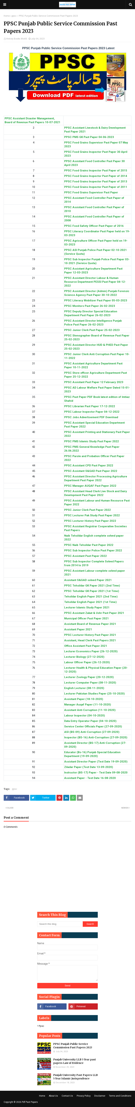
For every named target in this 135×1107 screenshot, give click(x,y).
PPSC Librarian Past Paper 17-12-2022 (89, 406)
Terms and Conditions (120, 1096)
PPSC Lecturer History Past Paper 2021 (90, 635)
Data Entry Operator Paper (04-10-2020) (90, 721)
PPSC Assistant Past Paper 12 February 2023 (93, 382)
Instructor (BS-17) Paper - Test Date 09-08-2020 (95, 772)
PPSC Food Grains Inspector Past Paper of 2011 (95, 187)
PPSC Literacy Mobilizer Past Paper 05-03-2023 (95, 300)
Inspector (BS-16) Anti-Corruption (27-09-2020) (95, 737)
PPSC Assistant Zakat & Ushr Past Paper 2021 (94, 613)
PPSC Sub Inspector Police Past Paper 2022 (93, 550)
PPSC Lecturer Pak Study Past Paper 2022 (92, 515)
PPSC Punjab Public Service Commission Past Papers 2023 (72, 1045)
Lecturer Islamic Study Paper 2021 (87, 607)
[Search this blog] (60, 924)
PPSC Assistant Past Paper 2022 (85, 556)
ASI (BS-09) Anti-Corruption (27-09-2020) (91, 732)
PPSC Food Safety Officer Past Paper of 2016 (94, 226)
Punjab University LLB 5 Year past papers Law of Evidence (74, 1061)
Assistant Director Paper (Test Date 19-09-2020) (95, 761)
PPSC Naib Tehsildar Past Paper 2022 (88, 545)
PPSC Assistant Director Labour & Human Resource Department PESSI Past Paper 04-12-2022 (95, 281)
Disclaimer (99, 1096)
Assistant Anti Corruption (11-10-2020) (90, 710)
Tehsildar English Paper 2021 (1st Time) (90, 602)
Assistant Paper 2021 (78, 629)
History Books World (16, 38)
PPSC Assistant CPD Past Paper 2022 (88, 465)
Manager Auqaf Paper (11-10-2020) (87, 704)
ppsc (14, 16)
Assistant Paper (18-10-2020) (83, 699)
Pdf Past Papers (30, 1102)
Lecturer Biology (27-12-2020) (84, 656)
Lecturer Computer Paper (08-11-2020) (90, 682)
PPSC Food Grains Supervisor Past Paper (91, 192)
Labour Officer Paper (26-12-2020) (87, 662)
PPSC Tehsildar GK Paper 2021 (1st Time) (91, 591)
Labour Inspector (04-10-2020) (84, 715)
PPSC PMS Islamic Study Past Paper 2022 (91, 441)
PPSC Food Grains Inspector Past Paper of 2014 (95, 176)
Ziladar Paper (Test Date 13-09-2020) (88, 767)
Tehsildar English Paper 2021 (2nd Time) (91, 596)
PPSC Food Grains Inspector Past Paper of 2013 (95, 181)
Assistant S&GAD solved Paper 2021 (88, 580)
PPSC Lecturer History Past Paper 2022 (90, 521)
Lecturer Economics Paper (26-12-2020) (91, 651)
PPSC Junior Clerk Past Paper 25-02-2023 (92, 330)
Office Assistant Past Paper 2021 (85, 646)
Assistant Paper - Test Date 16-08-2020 (90, 778)
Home (7, 16)
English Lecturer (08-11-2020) (84, 688)
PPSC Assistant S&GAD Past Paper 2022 (90, 471)
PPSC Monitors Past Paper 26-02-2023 (89, 306)
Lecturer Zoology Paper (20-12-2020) (89, 677)
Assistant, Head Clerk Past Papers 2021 (90, 640)
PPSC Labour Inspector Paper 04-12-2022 (91, 411)
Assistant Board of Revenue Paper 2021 (90, 624)
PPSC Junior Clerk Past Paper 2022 (87, 510)
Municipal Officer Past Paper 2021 (86, 618)
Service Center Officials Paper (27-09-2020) (93, 726)
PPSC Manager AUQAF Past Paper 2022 (90, 485)
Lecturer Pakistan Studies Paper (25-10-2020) (94, 693)
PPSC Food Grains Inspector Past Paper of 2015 (95, 170)
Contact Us (67, 1096)
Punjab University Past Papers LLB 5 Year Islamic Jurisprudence (75, 1077)
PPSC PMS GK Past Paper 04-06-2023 (89, 137)
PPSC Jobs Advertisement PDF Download (91, 417)
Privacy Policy (84, 1096)
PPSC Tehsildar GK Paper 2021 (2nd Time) (92, 585)
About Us (53, 1096)
